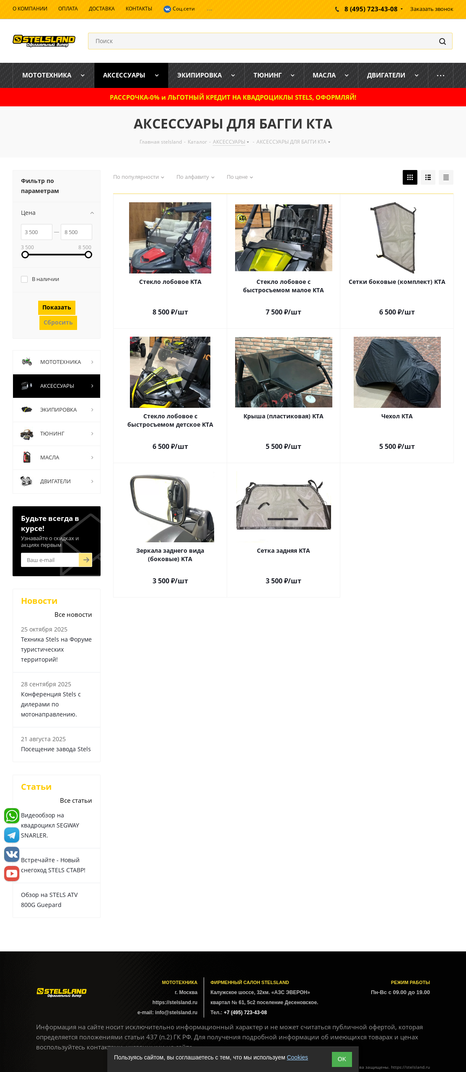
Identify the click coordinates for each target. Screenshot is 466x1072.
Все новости (73, 614)
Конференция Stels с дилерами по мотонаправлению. (51, 704)
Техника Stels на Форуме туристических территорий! (56, 649)
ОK (342, 1059)
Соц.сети (179, 9)
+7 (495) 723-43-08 (245, 1012)
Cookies (297, 1057)
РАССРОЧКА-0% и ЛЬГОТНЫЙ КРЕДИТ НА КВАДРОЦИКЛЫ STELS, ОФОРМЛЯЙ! (233, 97)
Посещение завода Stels (56, 749)
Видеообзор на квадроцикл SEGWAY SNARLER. (50, 825)
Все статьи (76, 800)
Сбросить (58, 322)
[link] (25, 254)
